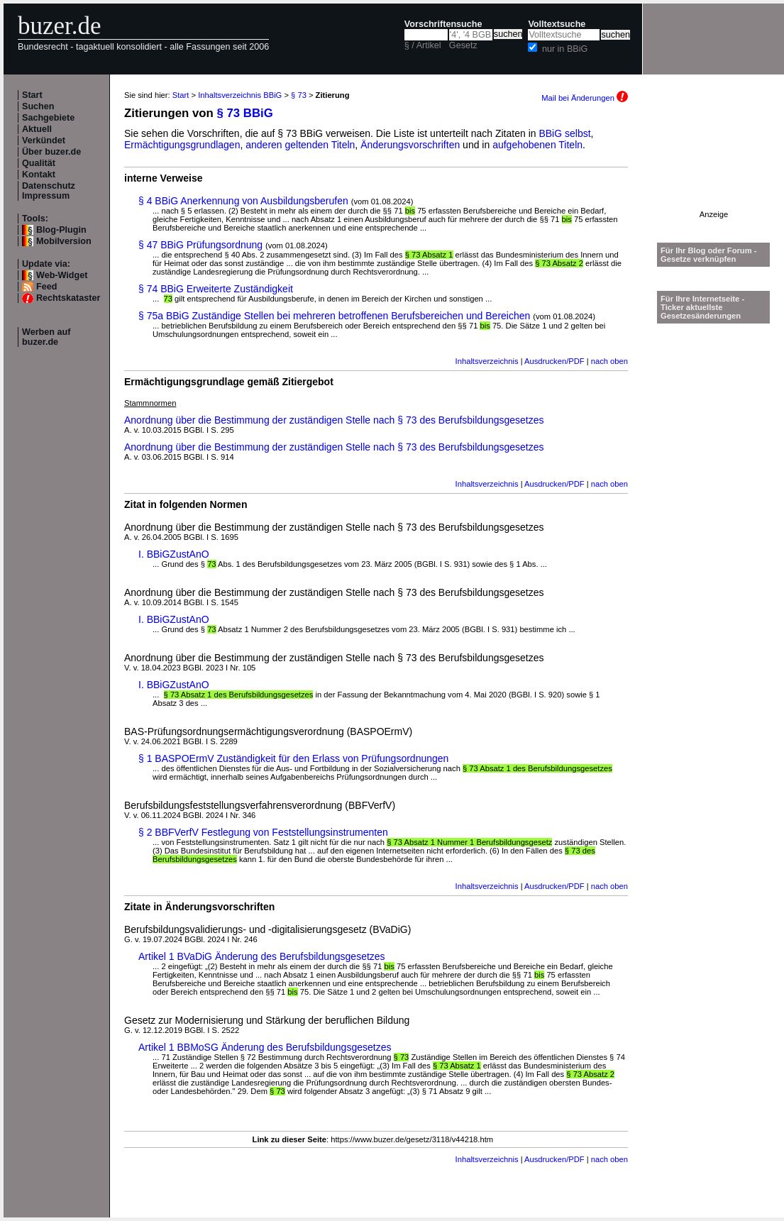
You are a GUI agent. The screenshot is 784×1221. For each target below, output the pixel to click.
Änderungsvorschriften (410, 144)
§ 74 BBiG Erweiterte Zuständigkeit (215, 288)
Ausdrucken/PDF (554, 361)
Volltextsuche (556, 24)
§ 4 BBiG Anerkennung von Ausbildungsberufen (243, 200)
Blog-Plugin (61, 230)
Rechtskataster (68, 298)
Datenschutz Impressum (48, 191)
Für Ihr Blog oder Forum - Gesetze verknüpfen (709, 254)
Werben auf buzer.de (46, 337)
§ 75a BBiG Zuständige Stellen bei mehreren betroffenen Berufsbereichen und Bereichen (334, 315)
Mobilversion (64, 241)
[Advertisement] (714, 165)
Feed (46, 287)
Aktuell (37, 129)
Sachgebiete (48, 118)
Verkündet (43, 140)
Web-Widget (61, 275)
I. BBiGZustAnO (173, 554)
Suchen (38, 106)
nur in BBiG (564, 49)
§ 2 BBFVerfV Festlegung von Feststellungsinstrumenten (263, 832)
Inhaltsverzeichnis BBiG (240, 95)
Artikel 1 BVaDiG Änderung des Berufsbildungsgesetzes (261, 956)
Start (32, 95)
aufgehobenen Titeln (537, 144)
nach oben (609, 361)
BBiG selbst (564, 133)
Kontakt (38, 174)
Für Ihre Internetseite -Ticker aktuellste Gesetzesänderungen (702, 307)
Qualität (38, 163)
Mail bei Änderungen (584, 98)
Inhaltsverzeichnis (487, 361)
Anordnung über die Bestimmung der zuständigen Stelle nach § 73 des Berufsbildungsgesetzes (334, 420)
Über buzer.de (51, 152)
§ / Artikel (422, 45)
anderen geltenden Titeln (300, 144)
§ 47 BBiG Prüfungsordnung (200, 244)
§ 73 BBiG (245, 113)
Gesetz (463, 45)
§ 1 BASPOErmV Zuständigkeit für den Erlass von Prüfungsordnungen (293, 758)
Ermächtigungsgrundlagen (182, 144)
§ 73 (299, 95)
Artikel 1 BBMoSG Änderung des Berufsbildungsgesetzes (264, 1047)
